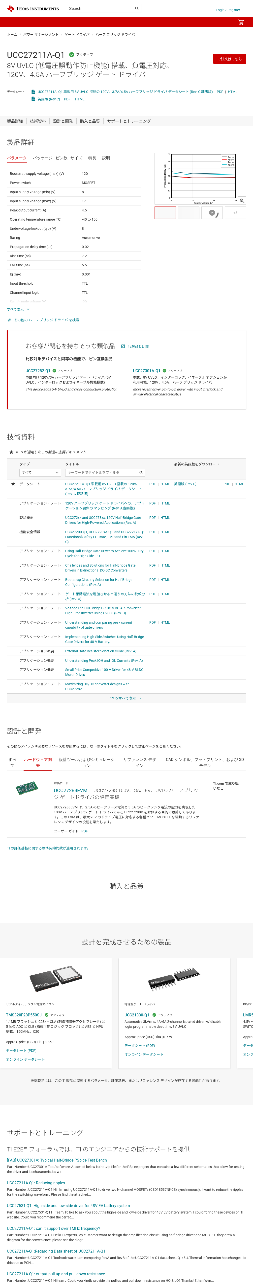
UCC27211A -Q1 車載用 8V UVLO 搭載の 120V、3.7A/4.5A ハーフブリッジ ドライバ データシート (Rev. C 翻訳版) (125, 92)
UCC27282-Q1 (38, 370)
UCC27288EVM (70, 790)
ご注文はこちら (230, 59)
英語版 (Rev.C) (49, 99)
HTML (232, 92)
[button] (12, 22)
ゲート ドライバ (77, 35)
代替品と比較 (138, 346)
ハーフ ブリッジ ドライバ (115, 35)
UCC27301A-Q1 (146, 370)
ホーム (12, 35)
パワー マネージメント (41, 35)
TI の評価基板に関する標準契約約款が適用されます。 (48, 848)
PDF (220, 92)
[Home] (33, 8)
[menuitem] (227, 22)
